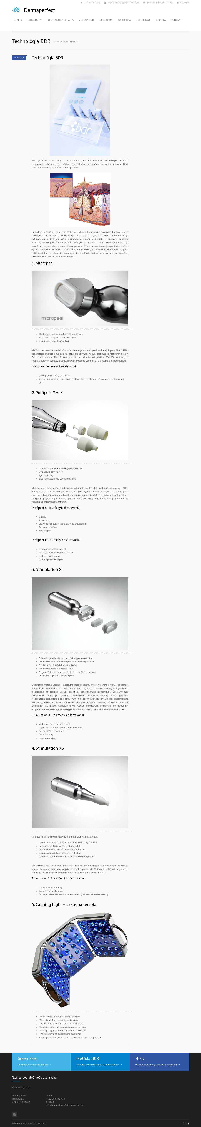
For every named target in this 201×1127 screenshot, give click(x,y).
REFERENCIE (143, 20)
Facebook (184, 3)
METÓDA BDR (86, 20)
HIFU (139, 1058)
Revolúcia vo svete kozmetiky (32, 1064)
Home (56, 42)
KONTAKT (176, 20)
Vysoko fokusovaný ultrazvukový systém (156, 1064)
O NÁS (18, 20)
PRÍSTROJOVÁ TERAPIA (60, 20)
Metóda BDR (87, 1058)
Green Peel (27, 1058)
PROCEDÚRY (34, 20)
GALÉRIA (161, 20)
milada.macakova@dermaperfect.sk (123, 3)
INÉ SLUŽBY (105, 20)
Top (184, 1123)
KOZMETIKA (124, 20)
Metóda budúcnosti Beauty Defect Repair (97, 1064)
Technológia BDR (47, 57)
